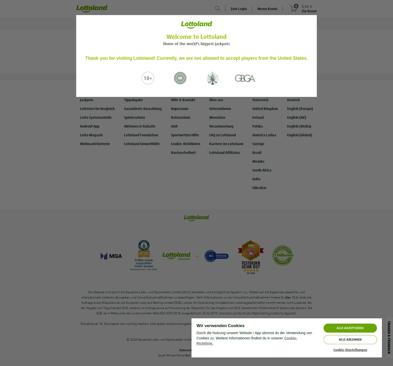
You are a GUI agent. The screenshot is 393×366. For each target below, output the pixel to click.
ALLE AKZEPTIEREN (350, 328)
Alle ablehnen (350, 339)
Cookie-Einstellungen (350, 350)
